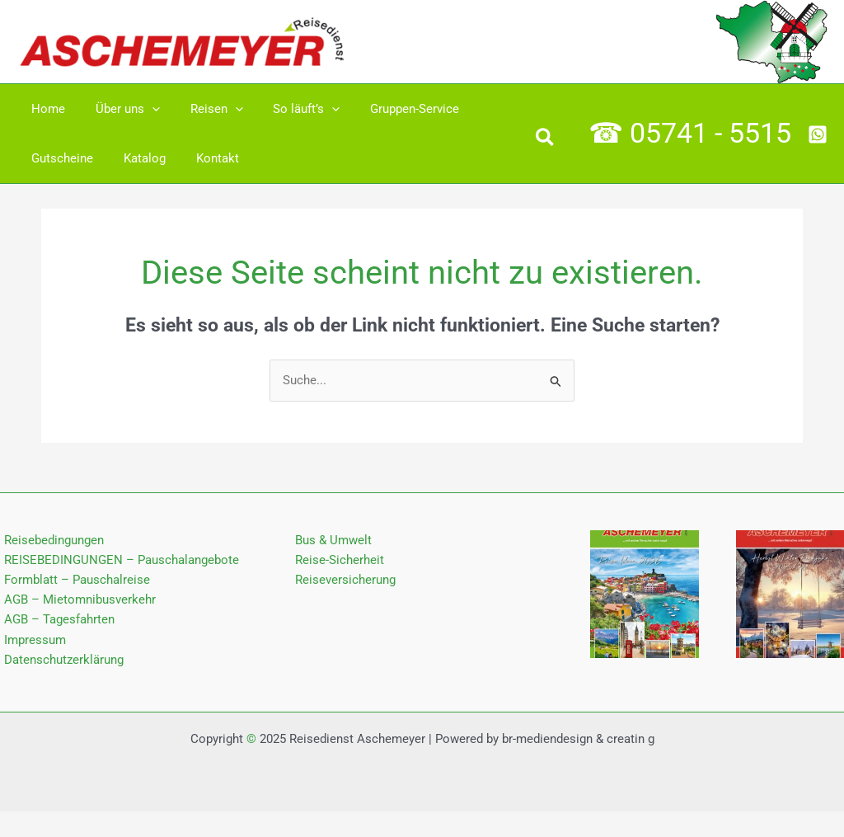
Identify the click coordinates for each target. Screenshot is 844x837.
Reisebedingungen (50, 540)
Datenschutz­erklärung (60, 663)
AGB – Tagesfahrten (55, 621)
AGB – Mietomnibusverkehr (76, 601)
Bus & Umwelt (333, 540)
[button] (546, 140)
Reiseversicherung (345, 581)
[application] (144, 109)
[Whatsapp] (818, 134)
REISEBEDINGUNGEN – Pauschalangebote (117, 560)
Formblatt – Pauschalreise (73, 581)
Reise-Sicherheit (339, 560)
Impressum (31, 642)
